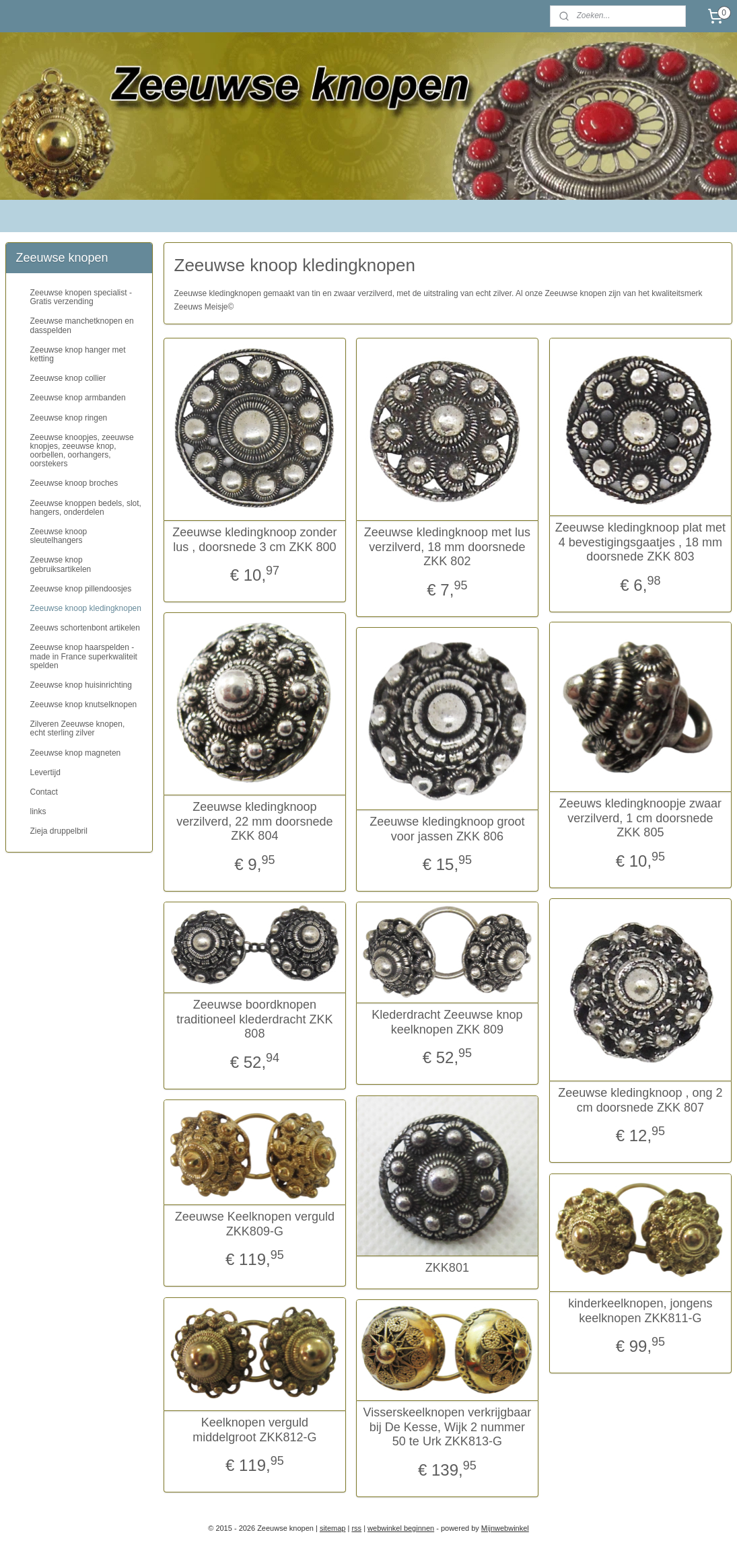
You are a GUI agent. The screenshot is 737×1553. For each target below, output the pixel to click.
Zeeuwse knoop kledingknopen (85, 608)
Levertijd (45, 772)
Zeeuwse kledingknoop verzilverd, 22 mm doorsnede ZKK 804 (254, 821)
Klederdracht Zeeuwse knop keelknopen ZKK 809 (447, 1022)
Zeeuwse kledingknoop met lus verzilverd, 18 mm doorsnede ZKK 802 (446, 547)
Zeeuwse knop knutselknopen (83, 704)
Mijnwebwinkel (505, 1528)
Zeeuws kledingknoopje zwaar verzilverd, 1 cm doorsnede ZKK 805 (640, 818)
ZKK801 (447, 1267)
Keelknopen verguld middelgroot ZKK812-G (254, 1430)
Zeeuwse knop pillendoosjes (81, 588)
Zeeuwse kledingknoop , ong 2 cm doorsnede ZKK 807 (640, 1100)
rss (356, 1528)
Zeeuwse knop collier (68, 378)
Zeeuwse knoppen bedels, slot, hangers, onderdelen (85, 508)
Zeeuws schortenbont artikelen (85, 628)
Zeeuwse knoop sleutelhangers (58, 536)
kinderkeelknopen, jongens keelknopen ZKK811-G (640, 1311)
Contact (44, 792)
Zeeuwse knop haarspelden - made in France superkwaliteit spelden (83, 656)
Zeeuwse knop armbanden (78, 397)
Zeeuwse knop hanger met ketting (78, 354)
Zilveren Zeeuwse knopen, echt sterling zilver (77, 728)
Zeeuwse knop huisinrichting (81, 685)
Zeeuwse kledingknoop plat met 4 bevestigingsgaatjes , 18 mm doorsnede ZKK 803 (640, 542)
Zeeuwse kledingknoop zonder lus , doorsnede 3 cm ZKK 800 (254, 540)
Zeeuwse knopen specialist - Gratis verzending (81, 297)
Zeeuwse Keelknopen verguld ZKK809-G (254, 1224)
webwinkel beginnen (400, 1528)
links (38, 811)
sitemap (333, 1528)
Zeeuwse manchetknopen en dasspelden (82, 325)
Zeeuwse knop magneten (75, 753)
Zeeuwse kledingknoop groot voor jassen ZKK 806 (447, 829)
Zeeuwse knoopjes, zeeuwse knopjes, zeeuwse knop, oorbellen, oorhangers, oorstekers (82, 451)
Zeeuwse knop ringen (69, 418)
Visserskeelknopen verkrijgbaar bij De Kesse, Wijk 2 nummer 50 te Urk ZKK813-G (447, 1427)
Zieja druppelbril (58, 831)
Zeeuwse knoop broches (74, 483)
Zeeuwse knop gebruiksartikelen (61, 564)
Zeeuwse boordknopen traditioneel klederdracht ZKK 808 (254, 1019)
